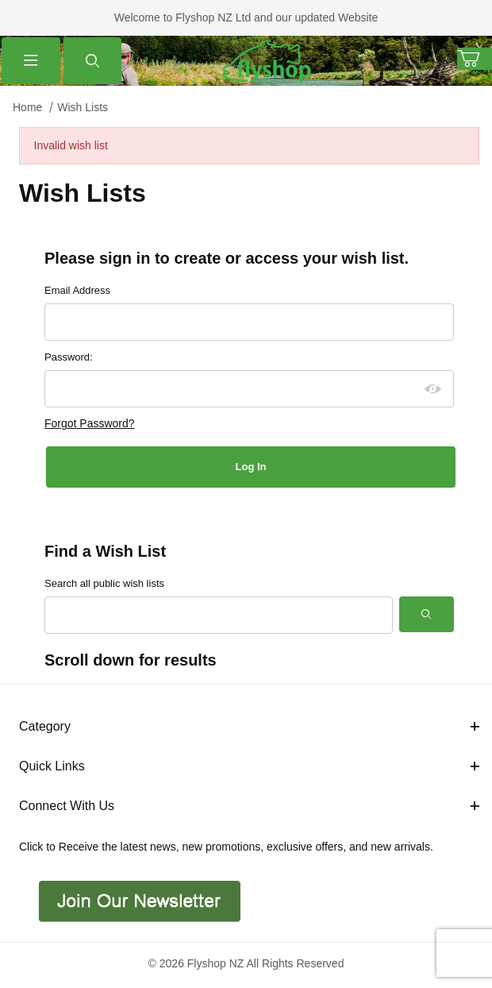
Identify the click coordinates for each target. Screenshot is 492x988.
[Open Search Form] (92, 60)
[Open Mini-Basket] (474, 59)
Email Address (77, 290)
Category (249, 726)
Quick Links (249, 766)
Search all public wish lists (104, 583)
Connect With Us (249, 805)
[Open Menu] (31, 60)
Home (27, 107)
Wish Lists (82, 107)
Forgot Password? (89, 423)
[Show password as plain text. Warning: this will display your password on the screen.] (433, 389)
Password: (68, 357)
